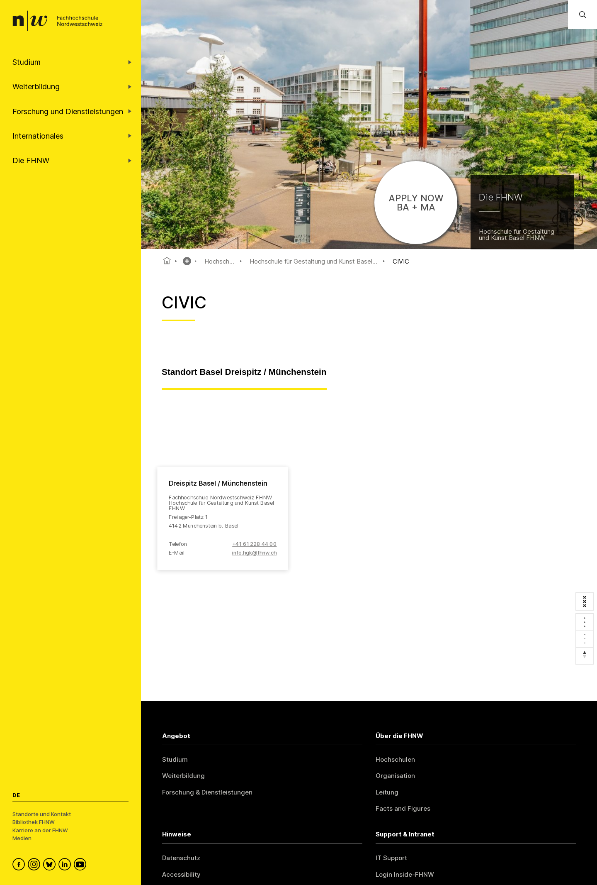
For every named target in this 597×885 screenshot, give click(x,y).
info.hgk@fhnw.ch (254, 552)
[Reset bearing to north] (584, 655)
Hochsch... (219, 261)
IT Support (391, 858)
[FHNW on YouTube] (81, 865)
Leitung (387, 792)
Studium (175, 759)
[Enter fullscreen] (584, 601)
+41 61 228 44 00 (254, 544)
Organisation (395, 776)
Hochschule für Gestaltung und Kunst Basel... (313, 261)
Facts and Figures (403, 808)
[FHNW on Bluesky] (50, 865)
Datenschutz (181, 858)
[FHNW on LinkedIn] (66, 865)
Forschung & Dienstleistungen (207, 792)
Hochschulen (395, 759)
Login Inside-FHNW (405, 874)
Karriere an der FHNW (40, 830)
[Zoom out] (584, 639)
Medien (22, 838)
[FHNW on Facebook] (20, 865)
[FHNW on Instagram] (35, 865)
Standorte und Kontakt (41, 814)
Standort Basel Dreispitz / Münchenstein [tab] (244, 371)
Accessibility (181, 874)
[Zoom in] (584, 622)
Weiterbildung (183, 776)
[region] (369, 529)
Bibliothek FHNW (33, 822)
